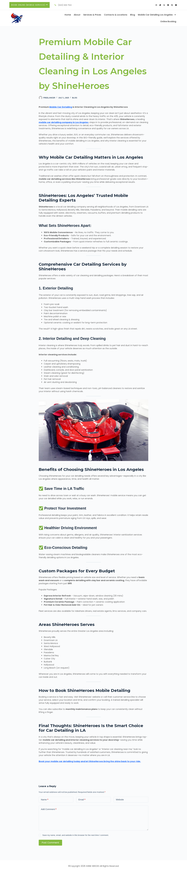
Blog (132, 14)
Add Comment (48, 809)
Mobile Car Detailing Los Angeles (157, 14)
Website (120, 799)
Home (68, 14)
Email (81, 799)
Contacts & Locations (115, 14)
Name (44, 799)
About (77, 14)
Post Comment (50, 842)
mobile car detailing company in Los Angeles (63, 122)
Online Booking (168, 21)
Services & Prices (92, 14)
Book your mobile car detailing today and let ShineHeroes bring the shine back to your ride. (90, 761)
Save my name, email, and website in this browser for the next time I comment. (75, 835)
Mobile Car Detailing (60, 107)
